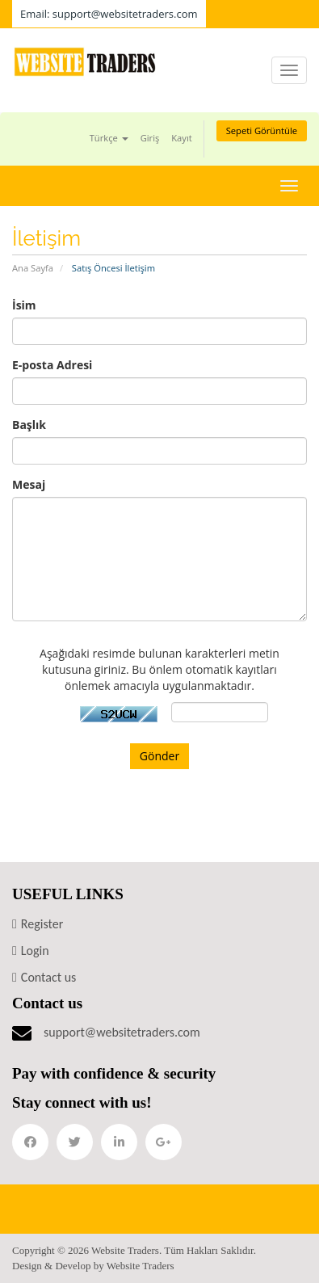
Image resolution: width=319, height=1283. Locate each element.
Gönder (159, 755)
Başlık (29, 424)
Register (42, 924)
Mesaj (28, 484)
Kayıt (181, 138)
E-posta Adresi (52, 364)
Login (35, 950)
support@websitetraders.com (122, 1032)
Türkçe (109, 138)
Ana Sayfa (32, 268)
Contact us (48, 977)
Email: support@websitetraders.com (109, 13)
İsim (24, 305)
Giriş (150, 138)
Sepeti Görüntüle (261, 130)
